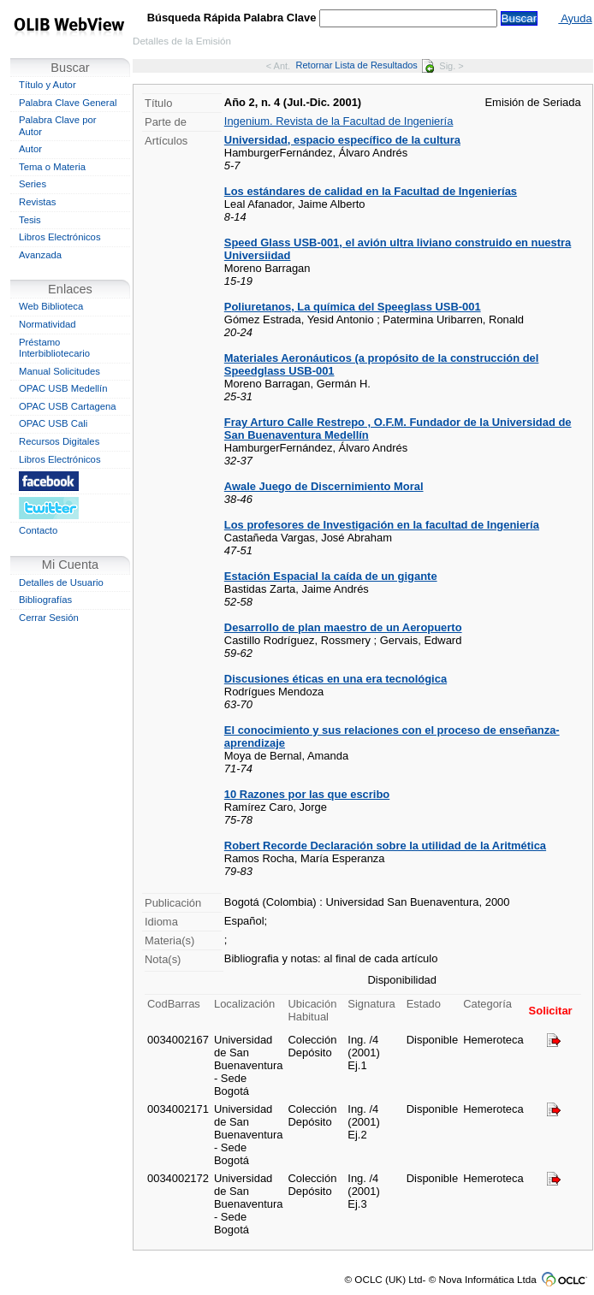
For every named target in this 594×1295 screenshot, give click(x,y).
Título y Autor (47, 85)
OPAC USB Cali (53, 423)
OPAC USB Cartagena (67, 406)
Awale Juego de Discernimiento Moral (324, 486)
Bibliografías (45, 599)
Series (32, 184)
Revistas (37, 202)
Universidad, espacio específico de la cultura (342, 139)
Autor (30, 149)
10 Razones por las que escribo (306, 794)
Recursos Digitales (59, 441)
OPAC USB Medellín (63, 388)
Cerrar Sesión (49, 617)
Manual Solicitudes (59, 371)
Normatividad (47, 324)
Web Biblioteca (51, 306)
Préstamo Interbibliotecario (54, 348)
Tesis (30, 220)
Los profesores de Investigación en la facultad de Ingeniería (381, 524)
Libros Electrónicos (60, 237)
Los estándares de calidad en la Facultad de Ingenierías (370, 191)
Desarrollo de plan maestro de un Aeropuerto (343, 627)
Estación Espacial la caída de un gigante (330, 576)
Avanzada (40, 255)
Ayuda (574, 18)
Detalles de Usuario (61, 582)
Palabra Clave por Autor (58, 126)
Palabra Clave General (67, 103)
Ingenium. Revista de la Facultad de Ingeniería (339, 121)
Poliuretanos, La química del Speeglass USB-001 (352, 306)
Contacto (38, 530)
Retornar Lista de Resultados (365, 65)
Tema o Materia (52, 167)
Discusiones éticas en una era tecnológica (335, 678)
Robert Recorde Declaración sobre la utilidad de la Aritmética (385, 845)
